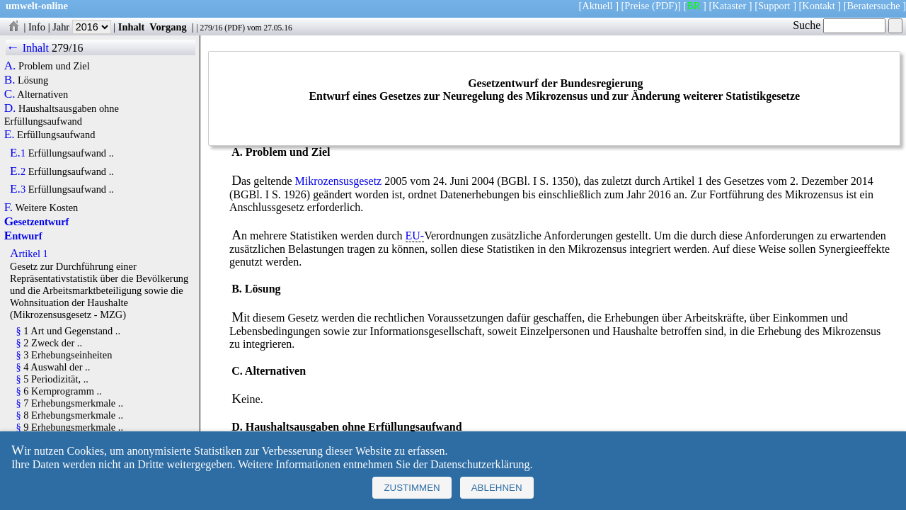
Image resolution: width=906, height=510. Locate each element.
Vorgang (168, 27)
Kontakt (818, 5)
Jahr (81, 27)
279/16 (211, 27)
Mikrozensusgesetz (338, 181)
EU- (415, 236)
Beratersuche (873, 5)
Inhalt (131, 27)
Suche (839, 25)
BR (693, 5)
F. (8, 207)
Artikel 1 (29, 253)
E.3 (17, 189)
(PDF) (664, 5)
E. (9, 134)
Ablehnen (496, 487)
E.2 (17, 171)
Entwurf (23, 236)
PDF (234, 27)
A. (10, 66)
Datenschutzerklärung (479, 464)
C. (10, 94)
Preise (636, 5)
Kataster (729, 5)
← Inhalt (27, 48)
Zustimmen (412, 487)
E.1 (17, 153)
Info (36, 27)
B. (10, 80)
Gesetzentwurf (36, 221)
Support (774, 5)
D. (10, 108)
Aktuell (597, 5)
